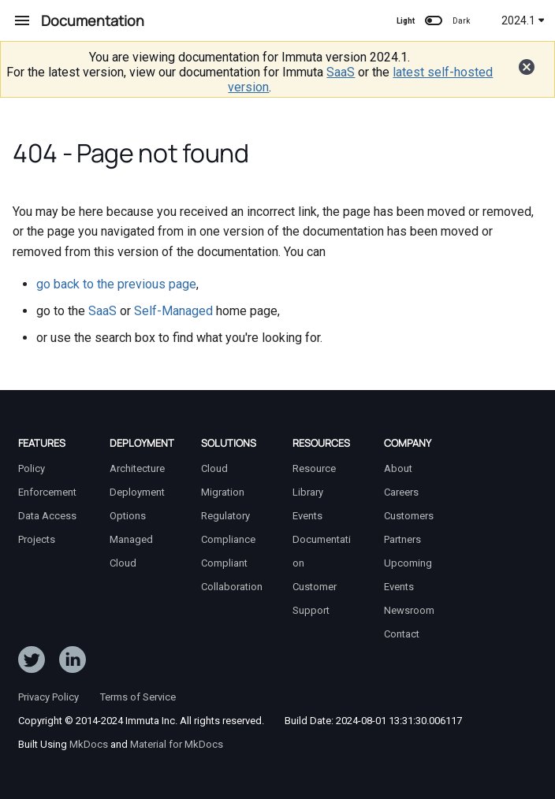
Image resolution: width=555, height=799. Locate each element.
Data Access (47, 516)
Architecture (137, 468)
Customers (409, 516)
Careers (401, 492)
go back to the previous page (116, 284)
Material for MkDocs (176, 744)
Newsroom (409, 610)
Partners (402, 539)
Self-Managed (173, 310)
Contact (401, 634)
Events (307, 516)
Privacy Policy (48, 697)
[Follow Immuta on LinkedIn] (72, 662)
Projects (36, 539)
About (398, 468)
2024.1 (523, 20)
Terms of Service (138, 697)
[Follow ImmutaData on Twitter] (31, 662)
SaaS (340, 72)
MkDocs (88, 744)
